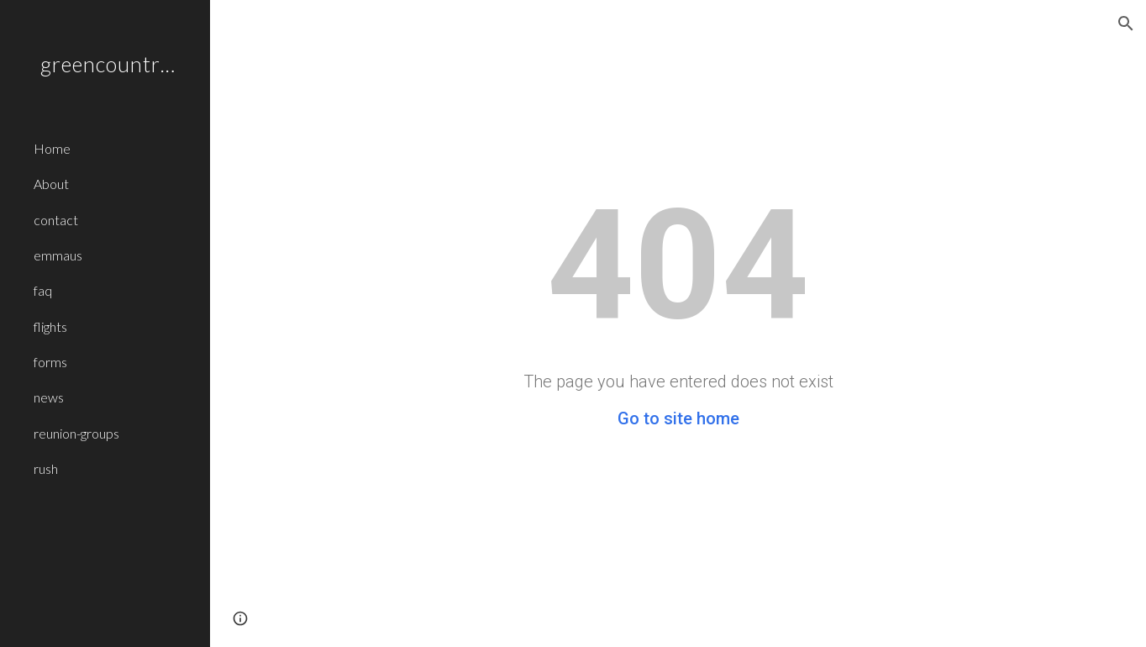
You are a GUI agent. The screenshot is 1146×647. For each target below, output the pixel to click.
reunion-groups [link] (76, 433)
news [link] (49, 397)
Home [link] (52, 148)
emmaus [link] (58, 255)
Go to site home (678, 418)
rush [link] (46, 468)
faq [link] (43, 290)
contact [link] (56, 220)
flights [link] (50, 326)
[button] (1126, 23)
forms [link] (50, 362)
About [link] (51, 184)
